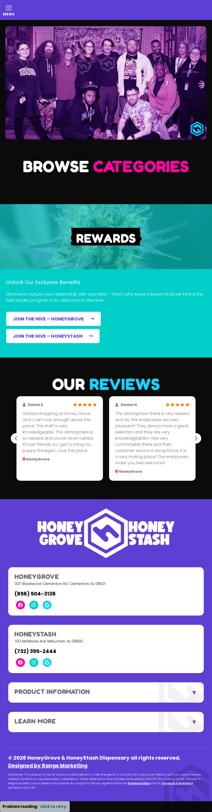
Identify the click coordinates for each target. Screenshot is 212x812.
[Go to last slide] (16, 438)
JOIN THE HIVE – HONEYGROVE (53, 319)
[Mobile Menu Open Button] (8, 10)
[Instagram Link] (33, 605)
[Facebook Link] (20, 605)
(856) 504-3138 (35, 593)
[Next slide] (196, 438)
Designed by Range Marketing (47, 765)
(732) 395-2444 (35, 651)
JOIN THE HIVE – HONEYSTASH (53, 336)
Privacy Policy (139, 783)
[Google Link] (47, 605)
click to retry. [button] (53, 806)
